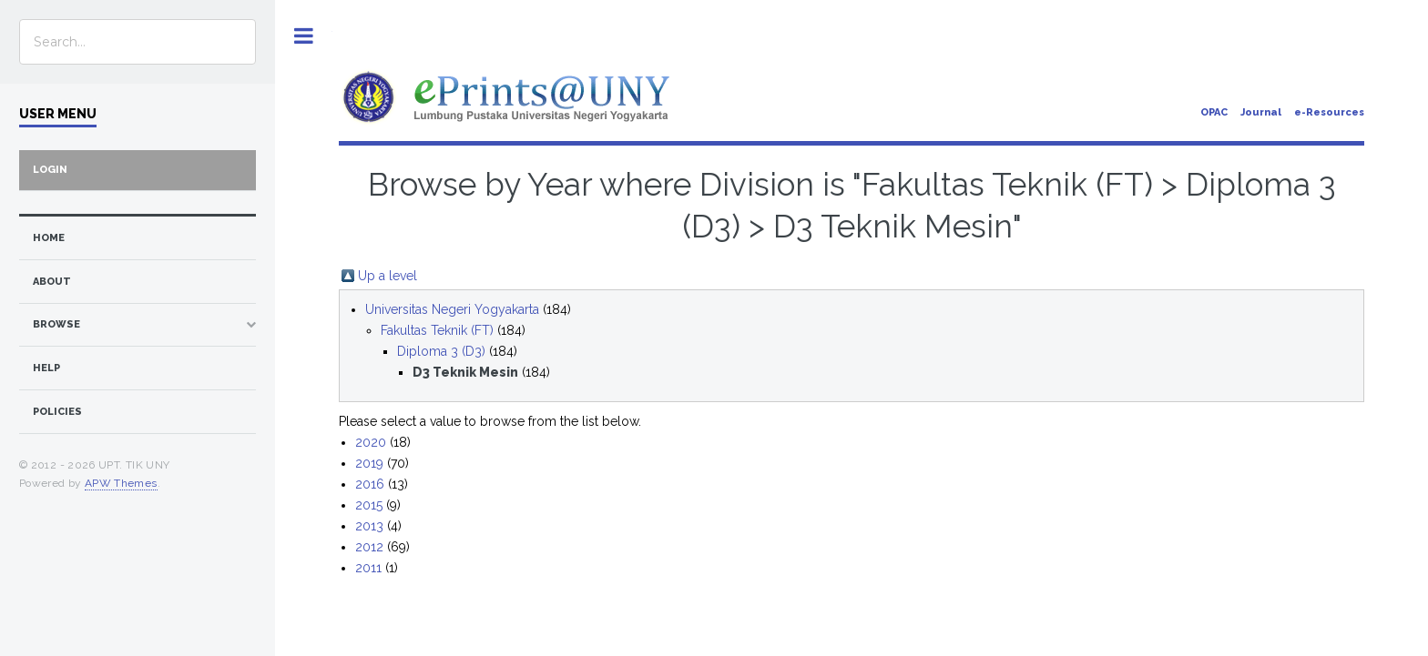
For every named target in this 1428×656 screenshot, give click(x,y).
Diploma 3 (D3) (441, 351)
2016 (369, 484)
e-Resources (1329, 112)
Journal (1260, 112)
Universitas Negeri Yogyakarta (452, 309)
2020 (370, 442)
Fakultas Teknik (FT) (437, 330)
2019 (369, 463)
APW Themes (121, 483)
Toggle (303, 36)
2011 (368, 567)
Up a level (387, 275)
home (49, 238)
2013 (369, 526)
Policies (57, 412)
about (52, 282)
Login (50, 170)
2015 (368, 505)
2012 (369, 547)
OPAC (1214, 112)
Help (46, 368)
